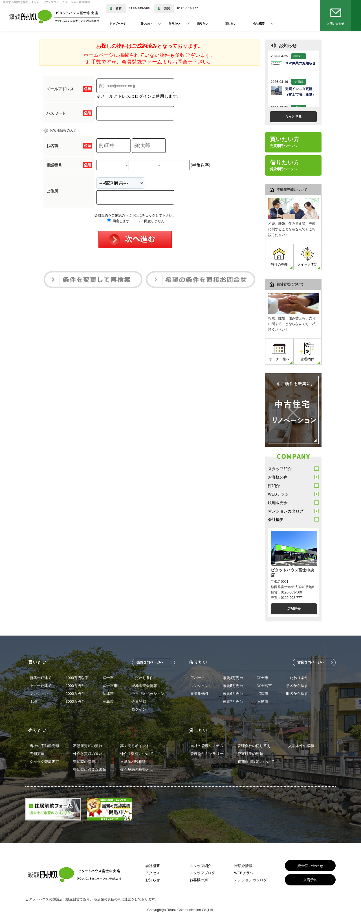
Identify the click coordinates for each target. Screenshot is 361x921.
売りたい (202, 23)
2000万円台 (75, 693)
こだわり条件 (142, 678)
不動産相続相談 (133, 762)
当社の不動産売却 (44, 746)
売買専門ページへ (150, 662)
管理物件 (307, 351)
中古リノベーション (147, 693)
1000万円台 (75, 686)
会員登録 (138, 701)
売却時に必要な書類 (89, 769)
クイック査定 (307, 257)
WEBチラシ (278, 494)
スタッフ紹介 (280, 468)
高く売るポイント (134, 746)
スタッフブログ (202, 873)
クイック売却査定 (44, 762)
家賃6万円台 (233, 693)
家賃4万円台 (233, 678)
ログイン (138, 709)
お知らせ (152, 880)
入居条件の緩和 (301, 746)
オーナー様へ (279, 351)
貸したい (230, 23)
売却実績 (37, 754)
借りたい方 (285, 165)
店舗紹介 (294, 609)
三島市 (108, 701)
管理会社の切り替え (253, 746)
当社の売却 (279, 257)
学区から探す (297, 686)
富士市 (108, 678)
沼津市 (108, 693)
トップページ (117, 23)
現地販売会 (278, 502)
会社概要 (276, 519)
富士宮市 (110, 686)
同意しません (151, 221)
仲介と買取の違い (87, 754)
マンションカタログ (285, 511)
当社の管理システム (206, 746)
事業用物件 (199, 693)
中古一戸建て (41, 686)
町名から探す (297, 693)
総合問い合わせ (310, 866)
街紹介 (274, 485)
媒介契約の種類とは (136, 769)
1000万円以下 (77, 678)
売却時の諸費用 (86, 762)
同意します (118, 221)
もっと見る (293, 117)
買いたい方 (285, 142)
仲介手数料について (136, 754)
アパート (197, 678)
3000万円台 (75, 701)
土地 (33, 701)
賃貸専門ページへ (310, 662)
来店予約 (310, 880)
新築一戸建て (41, 678)
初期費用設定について (255, 762)
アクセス (152, 873)
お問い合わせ (336, 23)
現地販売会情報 (144, 686)
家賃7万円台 (233, 701)
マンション (39, 693)
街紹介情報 (243, 866)
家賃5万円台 (233, 686)
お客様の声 (278, 477)
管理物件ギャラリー (206, 754)
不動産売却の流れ (87, 746)
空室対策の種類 (250, 754)
